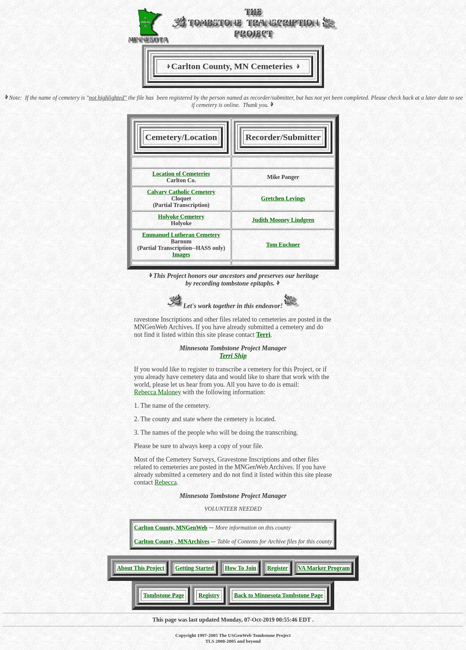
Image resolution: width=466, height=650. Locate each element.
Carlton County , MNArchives (171, 541)
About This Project (140, 568)
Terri (263, 334)
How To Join (240, 568)
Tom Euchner (283, 245)
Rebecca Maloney (157, 392)
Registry (209, 595)
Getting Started (194, 568)
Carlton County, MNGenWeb (170, 528)
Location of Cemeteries (181, 174)
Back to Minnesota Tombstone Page (278, 595)
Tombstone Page (163, 595)
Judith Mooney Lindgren (283, 220)
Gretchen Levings (283, 198)
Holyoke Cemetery (181, 217)
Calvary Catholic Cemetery (181, 192)
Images (181, 254)
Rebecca (165, 482)
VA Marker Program (324, 568)
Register (277, 568)
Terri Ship (233, 355)
